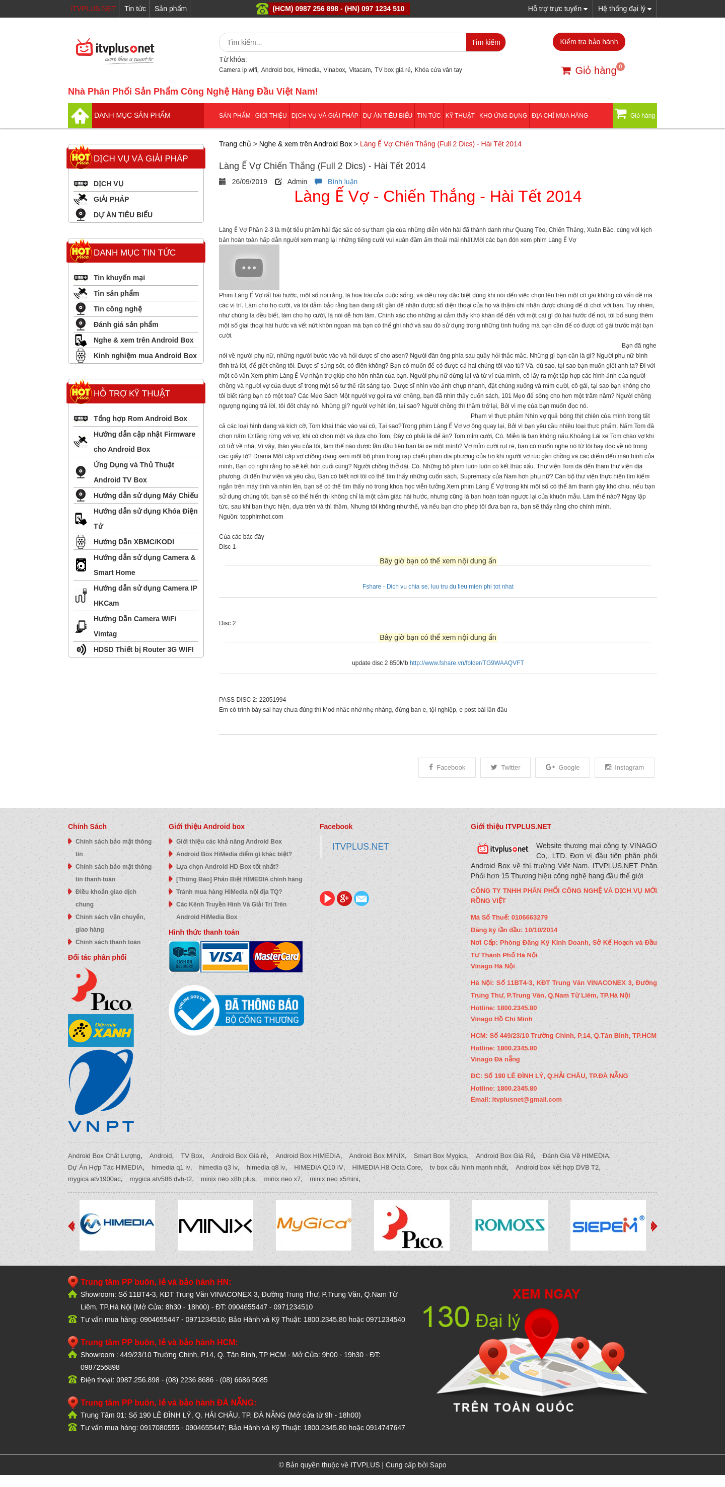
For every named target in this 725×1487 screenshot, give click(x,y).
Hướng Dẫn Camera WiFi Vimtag (135, 626)
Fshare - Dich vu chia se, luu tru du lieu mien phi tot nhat (438, 586)
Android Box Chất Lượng (104, 1156)
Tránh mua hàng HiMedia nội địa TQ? (229, 891)
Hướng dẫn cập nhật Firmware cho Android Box (144, 441)
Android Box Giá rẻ (239, 1156)
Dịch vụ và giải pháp (325, 115)
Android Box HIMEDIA (307, 1156)
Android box (277, 69)
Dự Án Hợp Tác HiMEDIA (105, 1167)
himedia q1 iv (171, 1167)
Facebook (447, 767)
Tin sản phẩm (116, 293)
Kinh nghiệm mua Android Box (145, 356)
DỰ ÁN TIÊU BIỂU (387, 115)
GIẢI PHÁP (111, 199)
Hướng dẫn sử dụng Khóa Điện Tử (146, 518)
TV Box (191, 1156)
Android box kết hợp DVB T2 (557, 1167)
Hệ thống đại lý (624, 8)
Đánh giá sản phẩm (126, 324)
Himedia (309, 69)
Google (562, 767)
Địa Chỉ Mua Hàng (560, 115)
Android (161, 1156)
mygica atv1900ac (94, 1179)
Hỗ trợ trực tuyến (558, 8)
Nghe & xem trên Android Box (144, 340)
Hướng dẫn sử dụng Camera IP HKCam (145, 595)
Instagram (624, 767)
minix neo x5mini (334, 1179)
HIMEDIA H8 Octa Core (386, 1167)
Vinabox (334, 69)
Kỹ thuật (460, 115)
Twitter (505, 767)
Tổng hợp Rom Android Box (140, 419)
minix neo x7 (282, 1179)
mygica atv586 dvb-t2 (161, 1179)
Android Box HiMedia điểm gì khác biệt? (234, 854)
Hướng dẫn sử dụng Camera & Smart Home (145, 564)
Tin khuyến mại (119, 278)
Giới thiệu (271, 115)
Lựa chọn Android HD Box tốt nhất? (227, 866)
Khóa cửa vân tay (438, 69)
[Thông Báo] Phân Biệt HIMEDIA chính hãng (239, 879)
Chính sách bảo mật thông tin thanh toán (114, 873)
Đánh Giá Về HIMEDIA (576, 1156)
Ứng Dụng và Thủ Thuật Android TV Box (134, 472)
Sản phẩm (171, 9)
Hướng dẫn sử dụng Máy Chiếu (146, 495)
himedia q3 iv (218, 1167)
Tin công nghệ (118, 309)
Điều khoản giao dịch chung (106, 898)
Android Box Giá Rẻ (505, 1156)
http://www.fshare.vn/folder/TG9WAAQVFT (467, 663)
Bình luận (336, 182)
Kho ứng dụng (503, 115)
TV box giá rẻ (393, 69)
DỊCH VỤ (108, 184)
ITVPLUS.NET (360, 847)
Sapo (438, 1465)
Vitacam (360, 69)
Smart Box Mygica (440, 1156)
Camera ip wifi (238, 69)
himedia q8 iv (266, 1167)
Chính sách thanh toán (108, 942)
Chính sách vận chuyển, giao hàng (110, 923)
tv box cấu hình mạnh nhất (468, 1167)
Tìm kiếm (485, 42)
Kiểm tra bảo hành (589, 42)
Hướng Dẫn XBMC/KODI (134, 542)
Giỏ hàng (588, 70)
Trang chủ (235, 144)
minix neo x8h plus (228, 1179)
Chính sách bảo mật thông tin (114, 848)
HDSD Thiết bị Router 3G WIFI (144, 649)
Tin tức (135, 9)
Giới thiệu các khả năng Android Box (229, 841)
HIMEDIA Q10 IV (318, 1167)
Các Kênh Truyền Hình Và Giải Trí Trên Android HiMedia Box (231, 911)
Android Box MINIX (377, 1156)
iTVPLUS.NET (93, 9)
